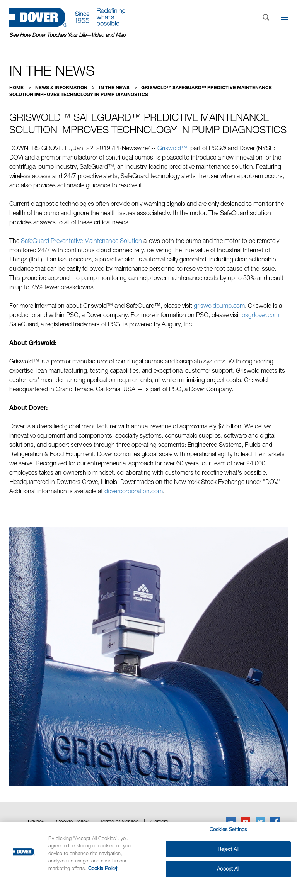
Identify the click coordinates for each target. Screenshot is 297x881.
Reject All (228, 849)
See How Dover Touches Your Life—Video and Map (67, 35)
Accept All (228, 869)
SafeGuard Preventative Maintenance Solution (81, 240)
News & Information (62, 87)
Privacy (36, 821)
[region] (148, 851)
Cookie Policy (72, 821)
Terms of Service (119, 821)
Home (17, 87)
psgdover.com (260, 314)
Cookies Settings (228, 829)
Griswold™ (172, 147)
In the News (115, 87)
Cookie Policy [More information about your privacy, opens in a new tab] (102, 868)
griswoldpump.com (219, 305)
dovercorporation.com (133, 490)
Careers (159, 821)
